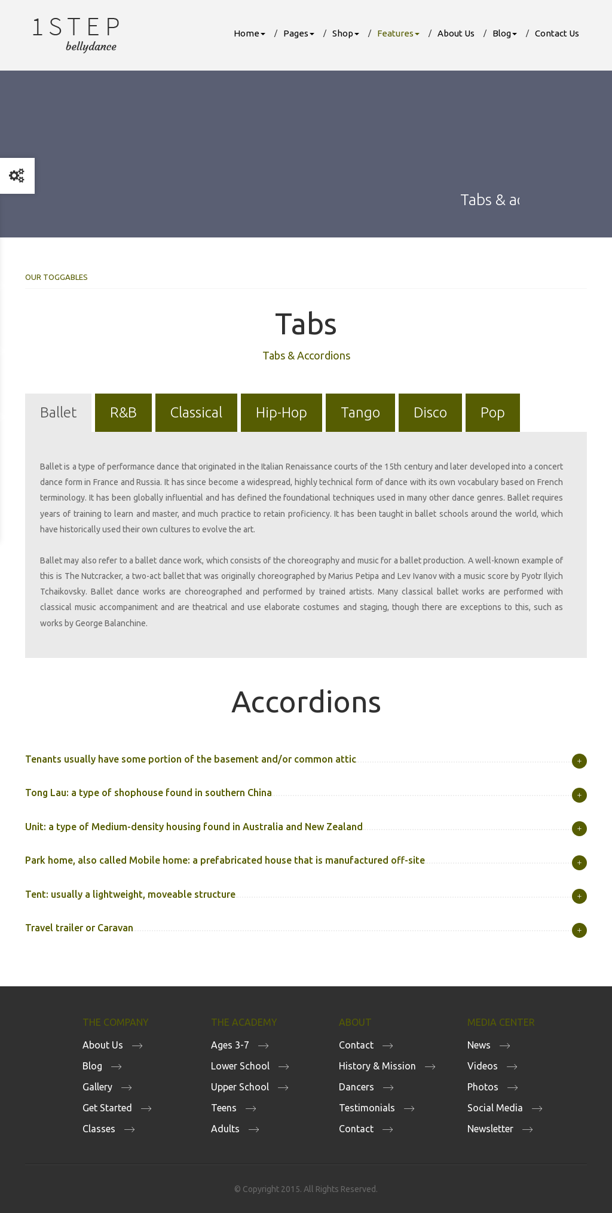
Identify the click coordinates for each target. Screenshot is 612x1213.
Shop (345, 33)
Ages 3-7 (230, 1045)
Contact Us (557, 33)
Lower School (240, 1065)
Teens (224, 1107)
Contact (356, 1045)
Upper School (240, 1086)
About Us (456, 33)
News (479, 1045)
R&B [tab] (123, 412)
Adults (225, 1128)
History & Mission (377, 1065)
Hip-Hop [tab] (281, 412)
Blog (504, 33)
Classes (98, 1128)
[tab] (306, 759)
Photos (482, 1086)
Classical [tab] (196, 412)
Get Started (107, 1107)
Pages (298, 33)
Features (398, 33)
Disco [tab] (430, 412)
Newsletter (490, 1128)
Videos (482, 1065)
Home (249, 33)
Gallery (97, 1086)
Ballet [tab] (58, 412)
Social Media (495, 1107)
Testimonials (367, 1107)
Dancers (356, 1086)
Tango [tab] (360, 412)
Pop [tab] (493, 412)
